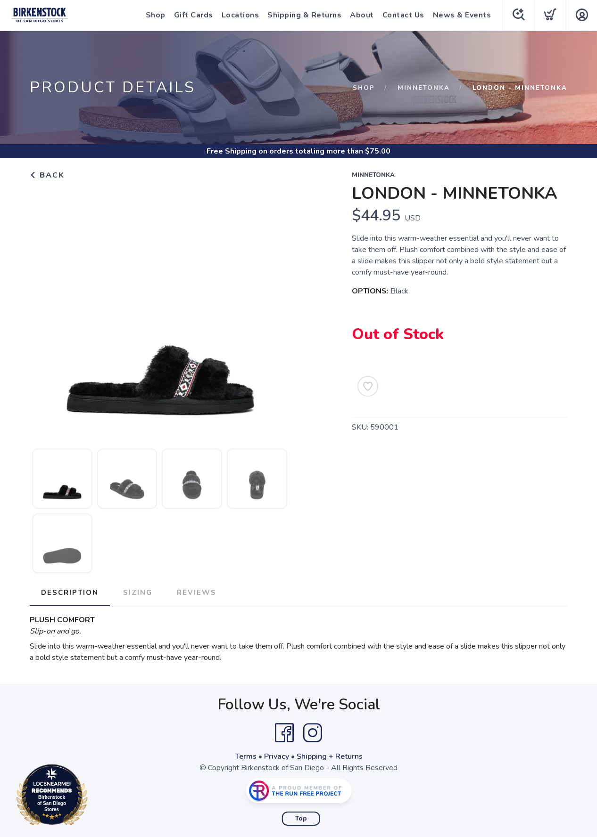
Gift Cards (193, 15)
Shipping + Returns (330, 756)
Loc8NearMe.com (93, 796)
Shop (156, 15)
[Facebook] (284, 733)
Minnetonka (424, 88)
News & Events (462, 15)
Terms (246, 756)
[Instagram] (312, 733)
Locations (240, 15)
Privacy (276, 756)
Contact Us (403, 15)
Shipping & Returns (304, 15)
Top (301, 818)
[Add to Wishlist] (367, 386)
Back (47, 175)
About (362, 15)
